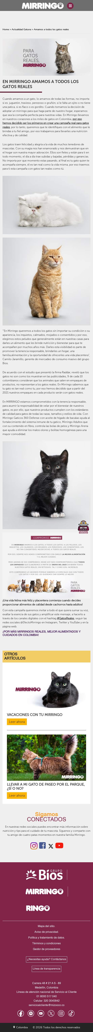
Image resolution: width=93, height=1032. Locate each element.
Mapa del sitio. (46, 926)
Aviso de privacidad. (46, 932)
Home (6, 29)
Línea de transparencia (46, 969)
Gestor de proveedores (46, 949)
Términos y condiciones (46, 943)
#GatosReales (65, 618)
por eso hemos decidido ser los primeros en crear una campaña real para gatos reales (46, 123)
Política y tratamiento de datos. (46, 937)
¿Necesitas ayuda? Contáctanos (46, 959)
